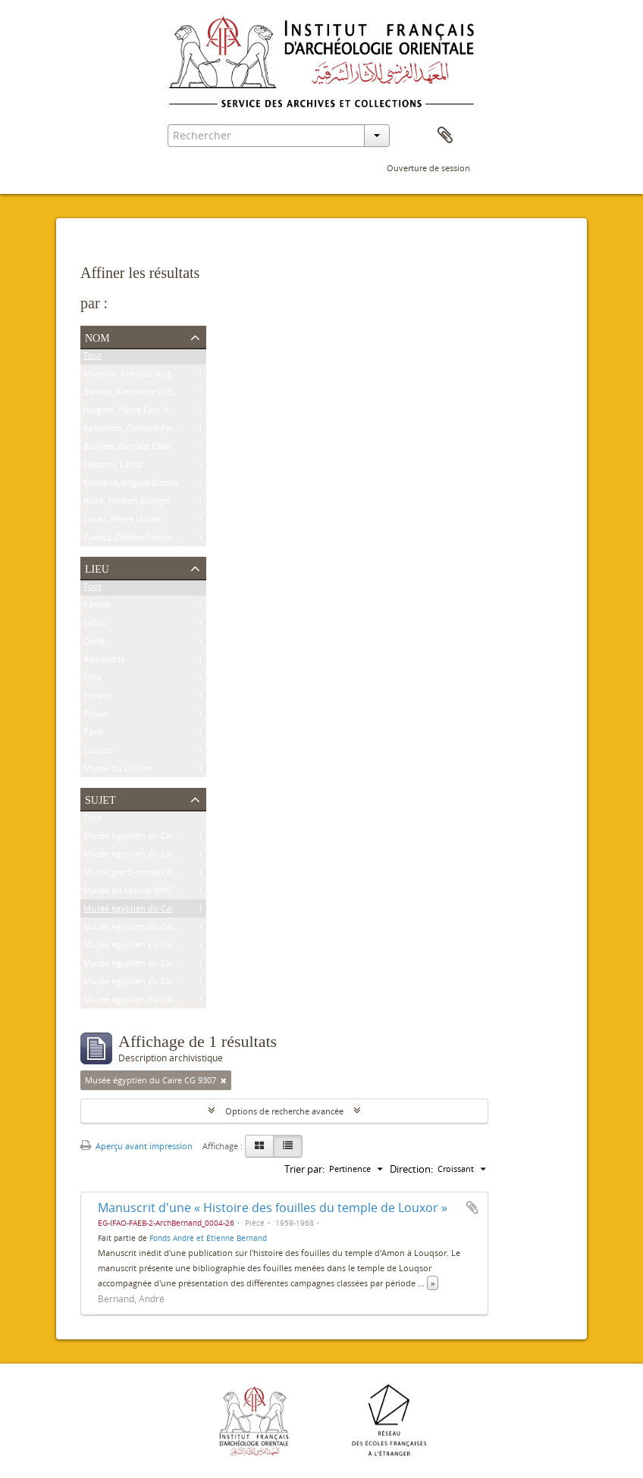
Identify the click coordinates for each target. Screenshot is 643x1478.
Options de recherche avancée (284, 1111)
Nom (97, 336)
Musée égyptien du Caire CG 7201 (149, 983)
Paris (92, 734)
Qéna (94, 643)
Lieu (97, 567)
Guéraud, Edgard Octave (131, 485)
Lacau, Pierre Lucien (122, 521)
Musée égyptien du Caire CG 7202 (149, 1002)
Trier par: (304, 1169)
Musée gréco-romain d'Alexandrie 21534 (161, 874)
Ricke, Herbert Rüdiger (127, 503)
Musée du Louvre (117, 770)
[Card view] (259, 1146)
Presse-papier (445, 136)
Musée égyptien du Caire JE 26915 (149, 929)
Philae (95, 716)
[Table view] (288, 1146)
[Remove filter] (224, 1080)
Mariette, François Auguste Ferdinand (156, 376)
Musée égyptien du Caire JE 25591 (149, 947)
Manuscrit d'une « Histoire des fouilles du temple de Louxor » (272, 1207)
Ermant (97, 698)
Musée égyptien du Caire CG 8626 (149, 856)
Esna (92, 680)
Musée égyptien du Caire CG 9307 (149, 911)
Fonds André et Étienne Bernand (208, 1238)
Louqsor (99, 752)
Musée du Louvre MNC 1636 (138, 892)
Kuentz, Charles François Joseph (145, 539)
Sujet (100, 798)
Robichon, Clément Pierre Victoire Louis (161, 430)
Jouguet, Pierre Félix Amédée (139, 412)
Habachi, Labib (112, 467)
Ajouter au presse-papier (472, 1207)
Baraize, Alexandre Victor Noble (144, 394)
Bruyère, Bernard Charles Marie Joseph (158, 449)
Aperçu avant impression (136, 1145)
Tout (92, 358)
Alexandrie (104, 661)
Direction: (411, 1169)
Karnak (97, 607)
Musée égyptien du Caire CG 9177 (149, 965)
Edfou (95, 625)
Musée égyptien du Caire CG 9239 (149, 838)
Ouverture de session (428, 167)
